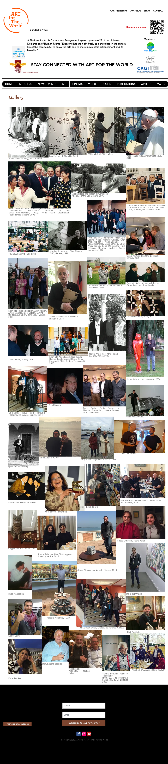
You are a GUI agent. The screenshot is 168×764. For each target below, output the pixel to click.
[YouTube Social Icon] (89, 734)
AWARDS (135, 10)
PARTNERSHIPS (119, 10)
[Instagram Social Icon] (84, 734)
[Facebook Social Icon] (78, 734)
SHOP (147, 10)
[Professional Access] (17, 724)
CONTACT (159, 10)
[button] (25, 84)
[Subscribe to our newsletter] (83, 723)
